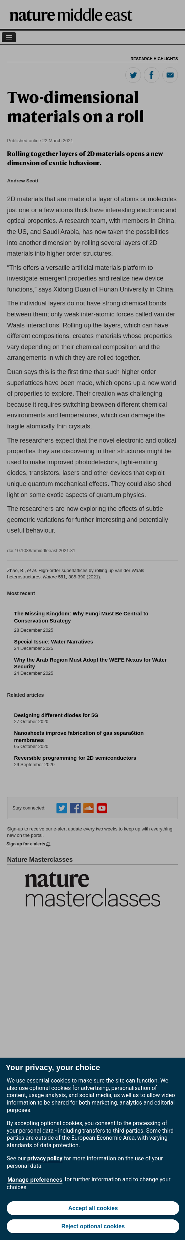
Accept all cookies (93, 1208)
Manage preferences (34, 1180)
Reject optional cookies (93, 1226)
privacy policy (44, 1158)
